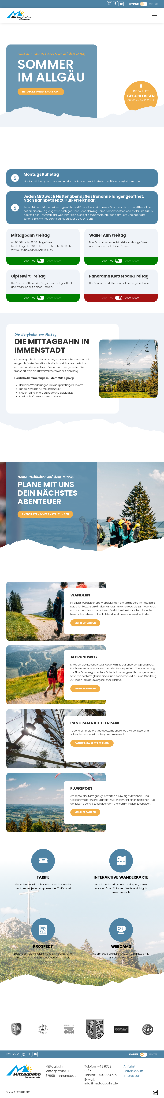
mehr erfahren (85, 623)
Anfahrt (129, 1066)
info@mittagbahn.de (101, 1083)
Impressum (132, 1075)
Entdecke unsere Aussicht (41, 91)
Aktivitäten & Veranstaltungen (45, 514)
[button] (154, 15)
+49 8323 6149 (97, 1068)
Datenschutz (133, 1071)
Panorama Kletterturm (92, 743)
